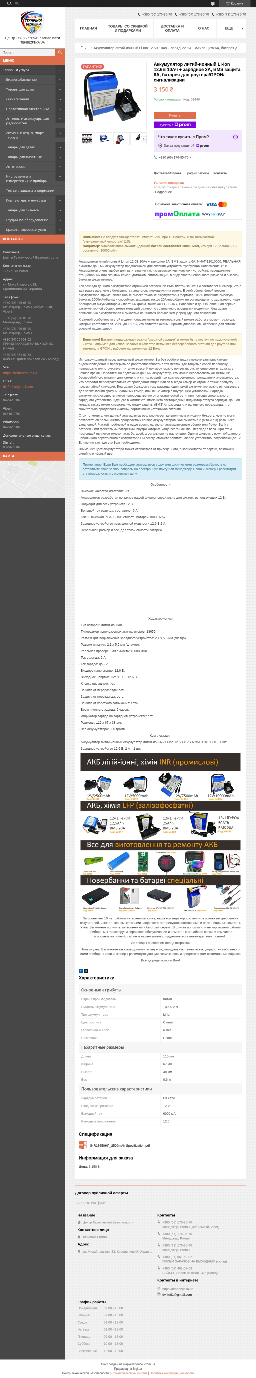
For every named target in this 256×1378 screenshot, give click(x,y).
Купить (175, 115)
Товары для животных (24, 157)
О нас (204, 28)
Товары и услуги (16, 70)
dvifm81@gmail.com (18, 386)
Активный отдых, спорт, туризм (25, 135)
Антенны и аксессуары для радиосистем (27, 120)
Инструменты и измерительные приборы (27, 178)
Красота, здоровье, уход (26, 229)
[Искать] (60, 52)
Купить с (175, 125)
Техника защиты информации (30, 190)
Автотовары (16, 166)
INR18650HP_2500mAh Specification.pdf (120, 1145)
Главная (88, 28)
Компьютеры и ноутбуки (26, 200)
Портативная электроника (27, 109)
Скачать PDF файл (91, 1202)
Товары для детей (20, 147)
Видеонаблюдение (21, 79)
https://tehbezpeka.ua (20, 373)
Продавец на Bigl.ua (128, 1368)
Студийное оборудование (27, 220)
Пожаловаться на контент (129, 1373)
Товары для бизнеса (22, 210)
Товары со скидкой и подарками (128, 28)
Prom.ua (149, 1364)
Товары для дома (20, 89)
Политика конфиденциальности (172, 1373)
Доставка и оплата (172, 28)
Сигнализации (17, 99)
